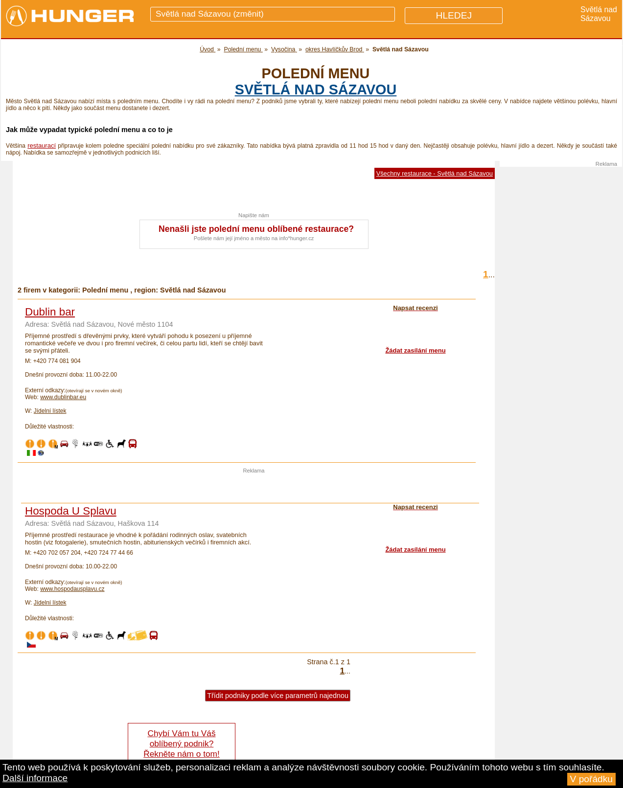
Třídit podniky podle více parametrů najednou (277, 695)
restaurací (41, 145)
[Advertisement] (254, 488)
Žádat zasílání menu (415, 350)
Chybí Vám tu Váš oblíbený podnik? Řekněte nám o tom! (181, 743)
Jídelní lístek (50, 410)
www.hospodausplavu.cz (72, 588)
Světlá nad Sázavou (316, 89)
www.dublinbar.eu (63, 397)
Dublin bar (50, 312)
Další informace (35, 778)
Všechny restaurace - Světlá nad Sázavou (434, 173)
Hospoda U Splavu (70, 511)
